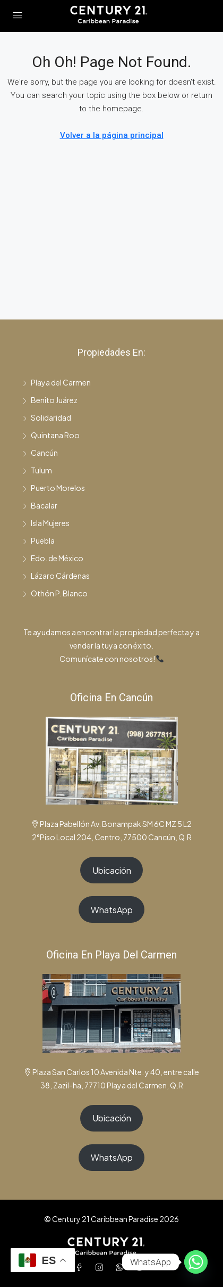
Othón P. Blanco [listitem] (55, 593)
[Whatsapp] (196, 1262)
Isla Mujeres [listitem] (46, 523)
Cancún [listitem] (40, 452)
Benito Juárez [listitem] (50, 400)
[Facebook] (81, 1267)
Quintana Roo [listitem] (51, 435)
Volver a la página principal (112, 135)
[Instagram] (101, 1267)
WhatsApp (112, 910)
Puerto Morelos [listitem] (53, 488)
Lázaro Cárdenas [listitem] (56, 575)
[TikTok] (142, 1267)
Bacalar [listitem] (39, 505)
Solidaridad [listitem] (46, 417)
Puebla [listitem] (38, 540)
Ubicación (111, 870)
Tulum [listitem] (37, 470)
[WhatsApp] (121, 1267)
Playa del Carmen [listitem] (56, 382)
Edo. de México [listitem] (52, 558)
